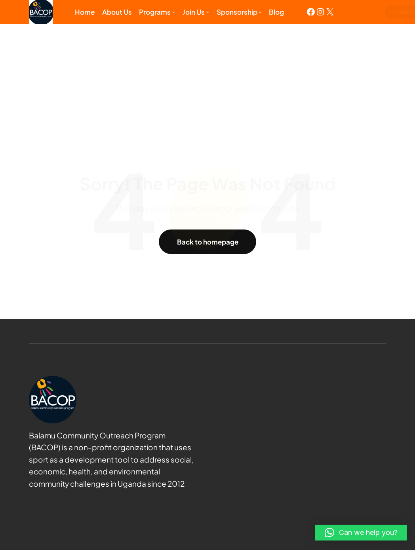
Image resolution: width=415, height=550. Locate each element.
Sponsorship (237, 12)
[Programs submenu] (173, 11)
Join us (194, 12)
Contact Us (368, 11)
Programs (155, 12)
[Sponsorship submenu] (260, 11)
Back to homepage (207, 241)
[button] (361, 533)
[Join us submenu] (207, 11)
